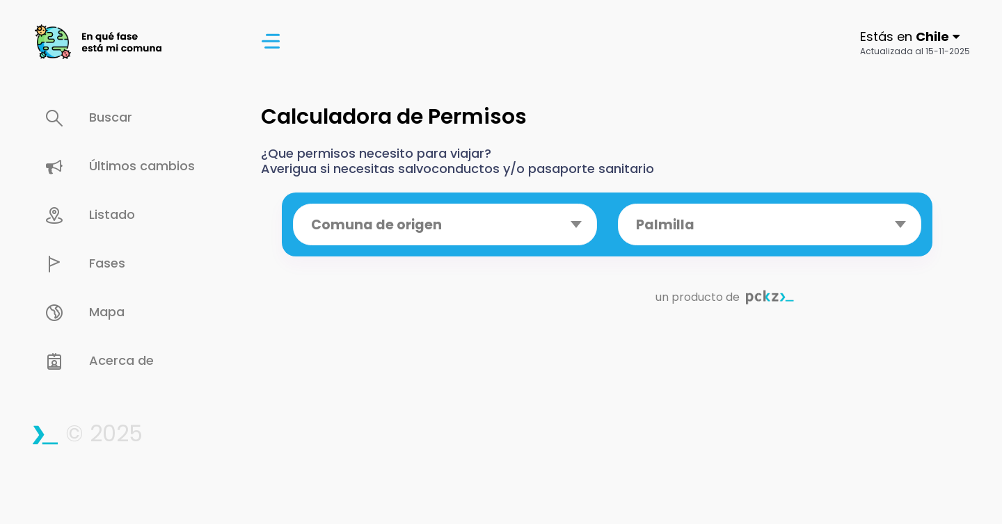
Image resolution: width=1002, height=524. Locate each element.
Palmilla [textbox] (665, 224)
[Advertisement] (607, 426)
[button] (915, 42)
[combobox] (445, 224)
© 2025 (87, 433)
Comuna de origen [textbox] (376, 224)
